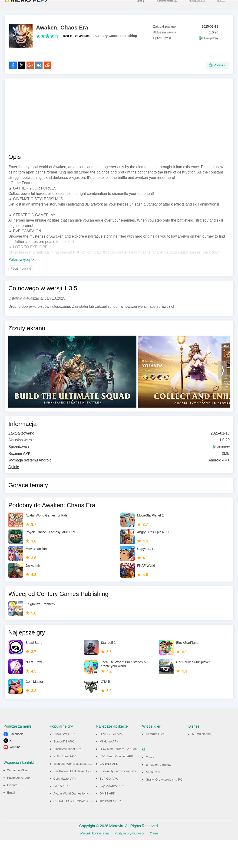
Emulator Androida (158, 775)
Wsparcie (189, 5)
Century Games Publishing (116, 36)
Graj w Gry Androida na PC (164, 789)
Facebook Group (18, 788)
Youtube (15, 757)
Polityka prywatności (129, 843)
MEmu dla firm (202, 744)
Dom (213, 5)
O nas (150, 767)
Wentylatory (159, 5)
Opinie (13, 477)
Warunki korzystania (94, 843)
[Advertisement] (119, 126)
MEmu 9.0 (152, 782)
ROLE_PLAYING (76, 36)
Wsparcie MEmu (18, 780)
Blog (133, 5)
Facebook (16, 744)
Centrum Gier (155, 744)
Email (11, 802)
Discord (12, 795)
